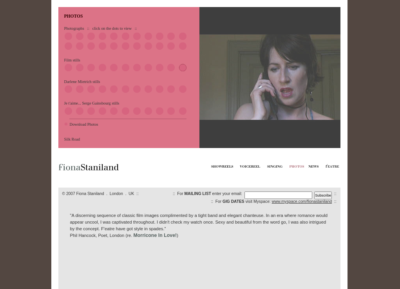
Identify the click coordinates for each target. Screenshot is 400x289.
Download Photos (84, 124)
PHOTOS (116, 202)
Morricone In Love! (155, 235)
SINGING (104, 202)
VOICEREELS (89, 202)
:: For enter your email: (208, 193)
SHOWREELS (71, 202)
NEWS (130, 202)
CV (124, 202)
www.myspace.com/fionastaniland (302, 201)
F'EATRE (140, 202)
